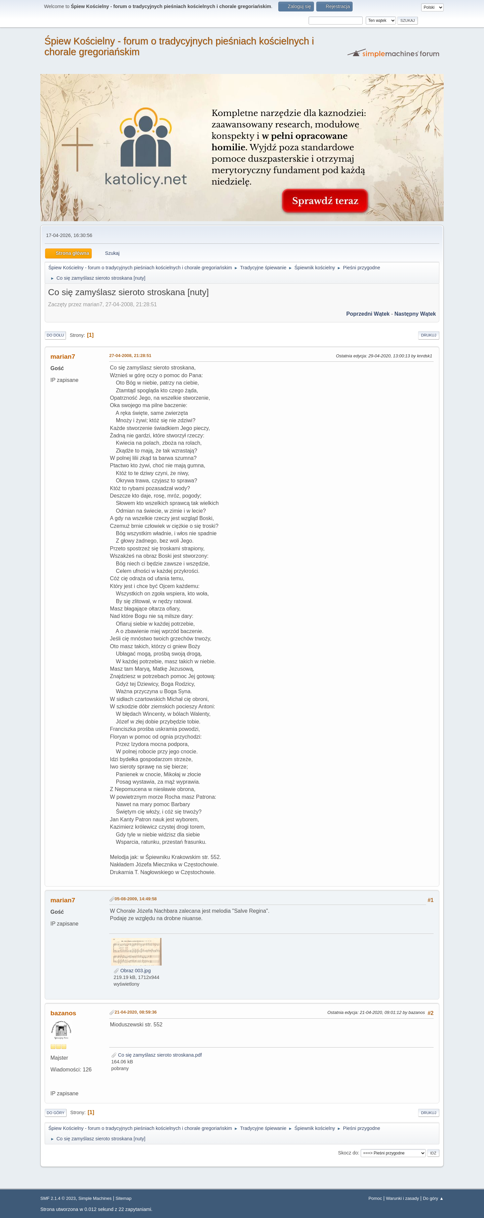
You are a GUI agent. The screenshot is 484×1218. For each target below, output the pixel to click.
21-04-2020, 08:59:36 (136, 1012)
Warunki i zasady (402, 1198)
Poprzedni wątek (368, 314)
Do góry (56, 1113)
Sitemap (124, 1198)
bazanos (63, 1013)
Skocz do (348, 1152)
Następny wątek (415, 314)
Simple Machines (95, 1198)
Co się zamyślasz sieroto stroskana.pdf (156, 1055)
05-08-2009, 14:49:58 (136, 898)
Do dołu (55, 335)
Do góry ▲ (433, 1198)
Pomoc (375, 1198)
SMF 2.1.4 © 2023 (58, 1198)
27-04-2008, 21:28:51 (130, 355)
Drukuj (428, 335)
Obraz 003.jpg (132, 970)
